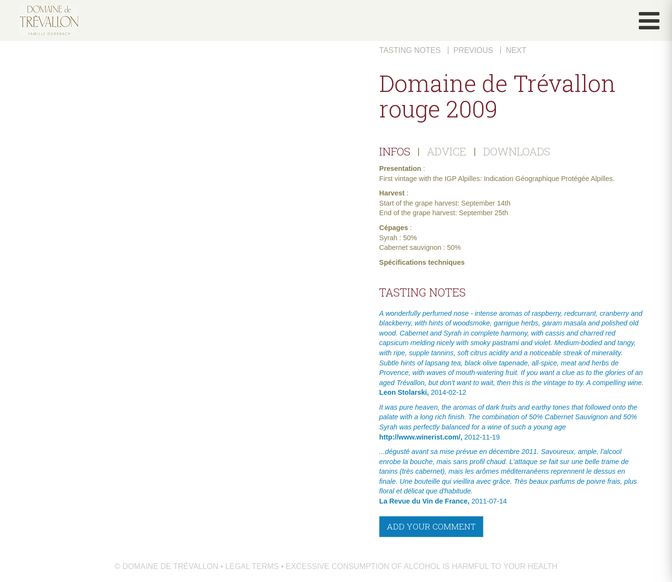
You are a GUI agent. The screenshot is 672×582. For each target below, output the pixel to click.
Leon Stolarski (403, 392)
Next (516, 50)
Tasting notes (410, 50)
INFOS (394, 151)
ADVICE (447, 151)
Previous (473, 50)
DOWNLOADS (516, 151)
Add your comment (431, 526)
